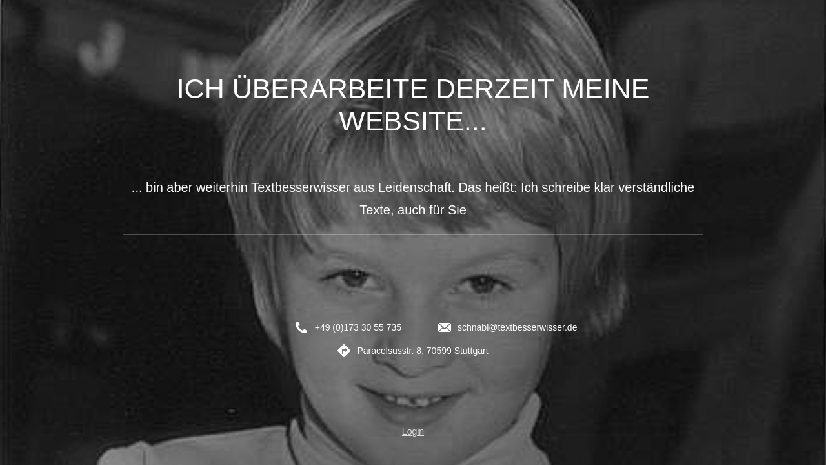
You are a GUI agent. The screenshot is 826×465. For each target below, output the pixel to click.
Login (413, 431)
